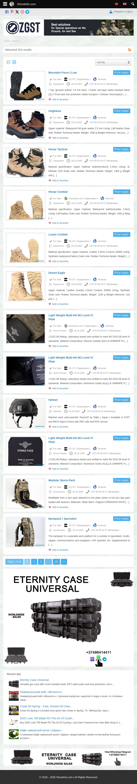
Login (128, 11)
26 (56, 561)
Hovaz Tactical (57, 149)
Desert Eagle (56, 272)
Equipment (58, 84)
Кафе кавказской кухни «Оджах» (41, 730)
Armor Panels (60, 330)
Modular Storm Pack (61, 480)
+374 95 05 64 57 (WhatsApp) (103, 84)
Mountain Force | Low (62, 72)
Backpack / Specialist (62, 518)
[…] (124, 94)
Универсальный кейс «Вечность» (41, 692)
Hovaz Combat (58, 191)
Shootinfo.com (26, 4)
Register (119, 11)
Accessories (59, 492)
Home (7, 41)
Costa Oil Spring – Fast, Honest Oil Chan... (46, 706)
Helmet (53, 399)
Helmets (57, 411)
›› (64, 561)
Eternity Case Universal (34, 680)
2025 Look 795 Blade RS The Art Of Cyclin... (47, 718)
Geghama (54, 111)
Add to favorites (60, 99)
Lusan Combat (58, 234)
